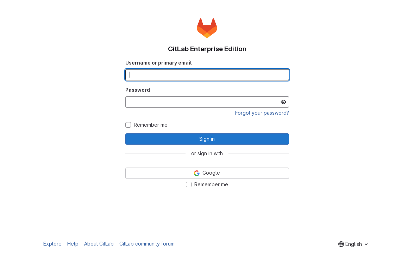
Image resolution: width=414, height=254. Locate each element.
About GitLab (99, 244)
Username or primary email (158, 63)
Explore (52, 244)
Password (137, 90)
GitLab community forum (147, 244)
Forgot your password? (262, 113)
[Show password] (283, 102)
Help (73, 244)
